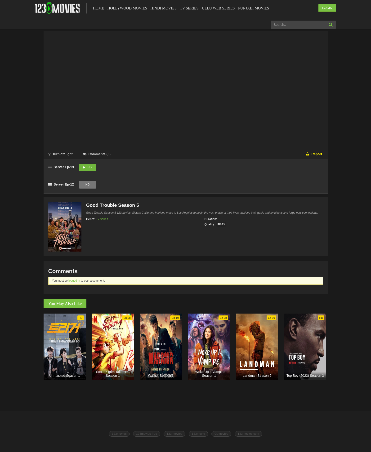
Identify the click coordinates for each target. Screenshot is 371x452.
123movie (198, 433)
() (97, 154)
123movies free (146, 433)
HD (90, 167)
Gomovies (221, 433)
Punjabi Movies (253, 8)
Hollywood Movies (127, 8)
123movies (119, 433)
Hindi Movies (163, 8)
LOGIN (327, 8)
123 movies (174, 433)
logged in (74, 280)
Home (98, 8)
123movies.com (248, 433)
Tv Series (189, 8)
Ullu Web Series (218, 8)
